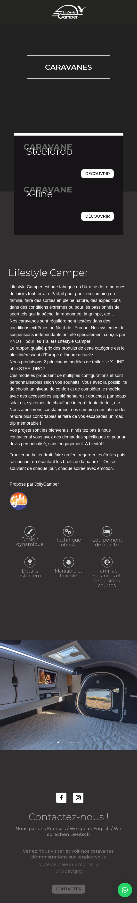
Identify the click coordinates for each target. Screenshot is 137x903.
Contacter (68, 876)
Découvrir (97, 173)
